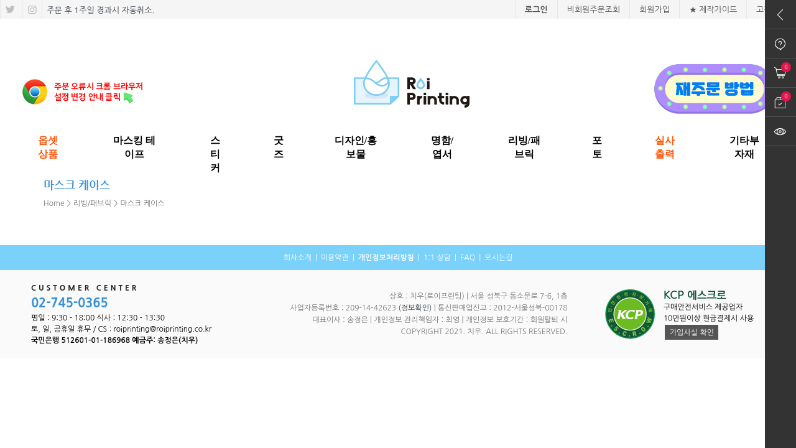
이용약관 (335, 257)
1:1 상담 (437, 257)
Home (54, 203)
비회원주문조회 (594, 10)
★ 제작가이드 (713, 10)
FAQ (467, 257)
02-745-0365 (69, 303)
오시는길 (498, 257)
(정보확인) (415, 308)
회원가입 (654, 10)
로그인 (536, 10)
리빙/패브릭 (92, 203)
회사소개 (298, 257)
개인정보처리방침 (386, 257)
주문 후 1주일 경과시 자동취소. (100, 10)
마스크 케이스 (143, 203)
